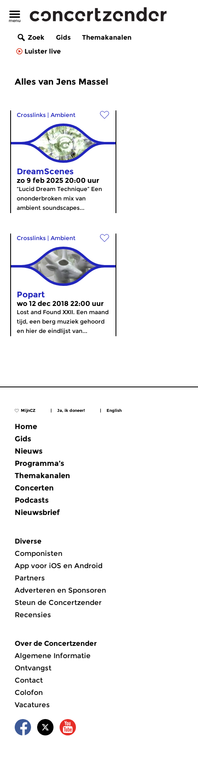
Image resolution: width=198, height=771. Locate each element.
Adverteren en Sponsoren (60, 590)
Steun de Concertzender (58, 602)
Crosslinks (31, 115)
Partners (30, 578)
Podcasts (32, 500)
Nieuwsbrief (37, 512)
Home (26, 426)
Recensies (33, 615)
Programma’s (39, 463)
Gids (63, 37)
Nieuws (28, 451)
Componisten (38, 553)
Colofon (29, 692)
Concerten (34, 487)
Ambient (63, 115)
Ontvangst (33, 668)
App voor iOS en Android (58, 566)
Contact (29, 680)
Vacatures (32, 705)
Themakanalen (106, 37)
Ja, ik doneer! (71, 410)
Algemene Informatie (53, 656)
